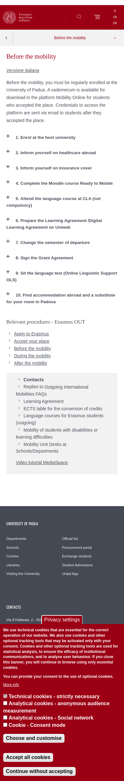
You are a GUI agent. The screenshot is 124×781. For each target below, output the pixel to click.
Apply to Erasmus (31, 333)
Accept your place (31, 341)
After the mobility (30, 363)
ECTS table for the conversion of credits (63, 408)
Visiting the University (23, 574)
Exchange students (77, 556)
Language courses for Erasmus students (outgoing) (59, 419)
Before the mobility (70, 38)
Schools (12, 547)
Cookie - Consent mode (37, 725)
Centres (12, 556)
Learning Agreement (44, 401)
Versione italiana (22, 70)
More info (11, 685)
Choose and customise (34, 738)
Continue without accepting (39, 771)
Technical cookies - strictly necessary (54, 696)
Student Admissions (77, 565)
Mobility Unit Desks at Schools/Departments (41, 448)
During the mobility (32, 355)
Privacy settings (62, 619)
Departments (16, 539)
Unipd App (70, 574)
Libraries (13, 565)
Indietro (6, 38)
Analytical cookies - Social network (51, 717)
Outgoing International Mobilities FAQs (52, 390)
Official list (70, 539)
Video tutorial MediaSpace (42, 462)
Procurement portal (77, 547)
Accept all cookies (28, 757)
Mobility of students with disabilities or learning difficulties (57, 433)
